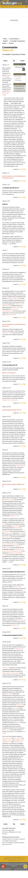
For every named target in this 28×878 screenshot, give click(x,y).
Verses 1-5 (5, 173)
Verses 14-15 (6, 416)
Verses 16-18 (6, 481)
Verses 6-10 (6, 321)
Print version (18, 76)
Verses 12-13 (6, 388)
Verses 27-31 (6, 683)
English (5, 41)
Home (5, 39)
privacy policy (17, 857)
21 (5, 61)
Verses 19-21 (6, 568)
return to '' (20, 169)
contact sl (20, 859)
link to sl (17, 860)
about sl (11, 860)
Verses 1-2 (5, 65)
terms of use (8, 857)
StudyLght (9, 3)
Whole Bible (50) (19, 86)
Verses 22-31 (6, 632)
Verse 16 (5, 450)
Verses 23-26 (6, 642)
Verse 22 (5, 606)
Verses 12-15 (6, 406)
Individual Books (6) (20, 91)
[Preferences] (26, 6)
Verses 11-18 (6, 362)
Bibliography (18, 80)
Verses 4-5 (5, 269)
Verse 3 (4, 250)
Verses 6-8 (5, 288)
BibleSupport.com (13, 832)
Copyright (17, 78)
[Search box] (18, 69)
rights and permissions (10, 859)
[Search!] (23, 69)
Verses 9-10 (6, 343)
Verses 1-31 (6, 201)
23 (22, 61)
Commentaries (14, 39)
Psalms (11, 43)
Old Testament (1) (19, 88)
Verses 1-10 (6, 184)
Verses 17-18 (6, 493)
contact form (14, 865)
